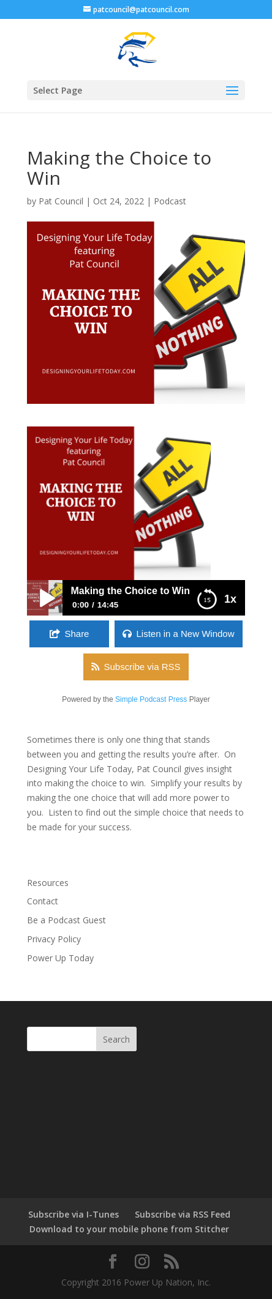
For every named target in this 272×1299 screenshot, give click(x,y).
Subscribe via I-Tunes (73, 1214)
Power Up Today (60, 958)
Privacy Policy (54, 939)
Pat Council (61, 201)
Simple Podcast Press (151, 699)
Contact (42, 901)
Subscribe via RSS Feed (182, 1214)
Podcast (170, 201)
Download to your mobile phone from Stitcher (129, 1229)
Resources (48, 882)
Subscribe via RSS (142, 666)
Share (76, 633)
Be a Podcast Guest (66, 920)
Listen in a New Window (185, 633)
